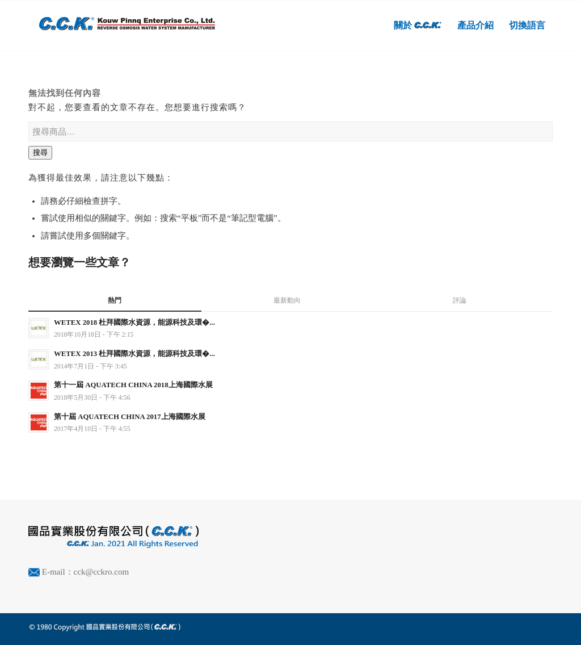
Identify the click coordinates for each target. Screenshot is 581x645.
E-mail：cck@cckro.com (85, 571)
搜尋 (40, 152)
